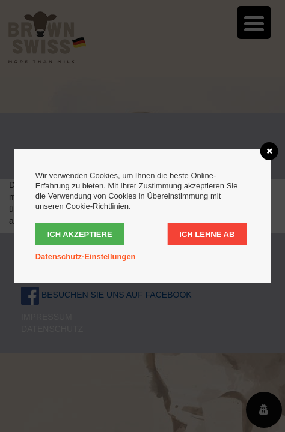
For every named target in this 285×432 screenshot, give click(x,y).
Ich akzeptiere (80, 234)
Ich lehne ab (206, 234)
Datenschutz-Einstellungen (85, 256)
